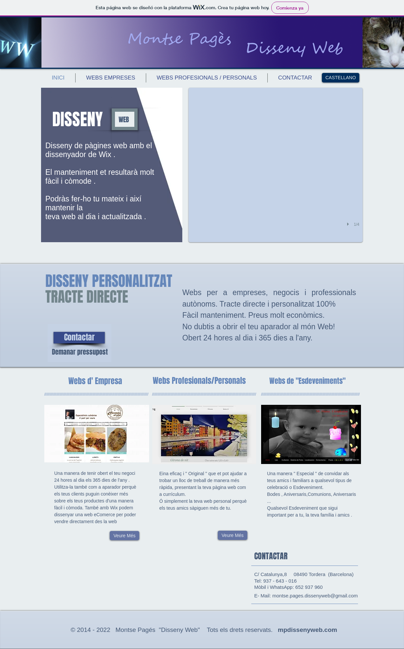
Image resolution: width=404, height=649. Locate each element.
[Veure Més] (124, 535)
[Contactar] (79, 337)
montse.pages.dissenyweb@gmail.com (315, 595)
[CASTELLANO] (340, 77)
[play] (349, 224)
